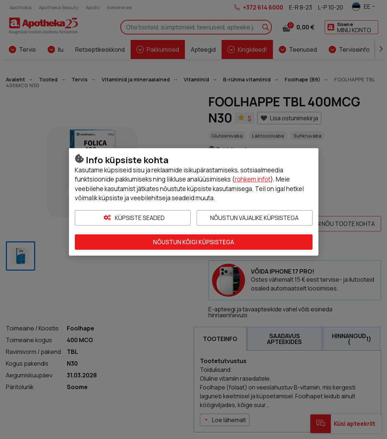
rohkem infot (252, 179)
